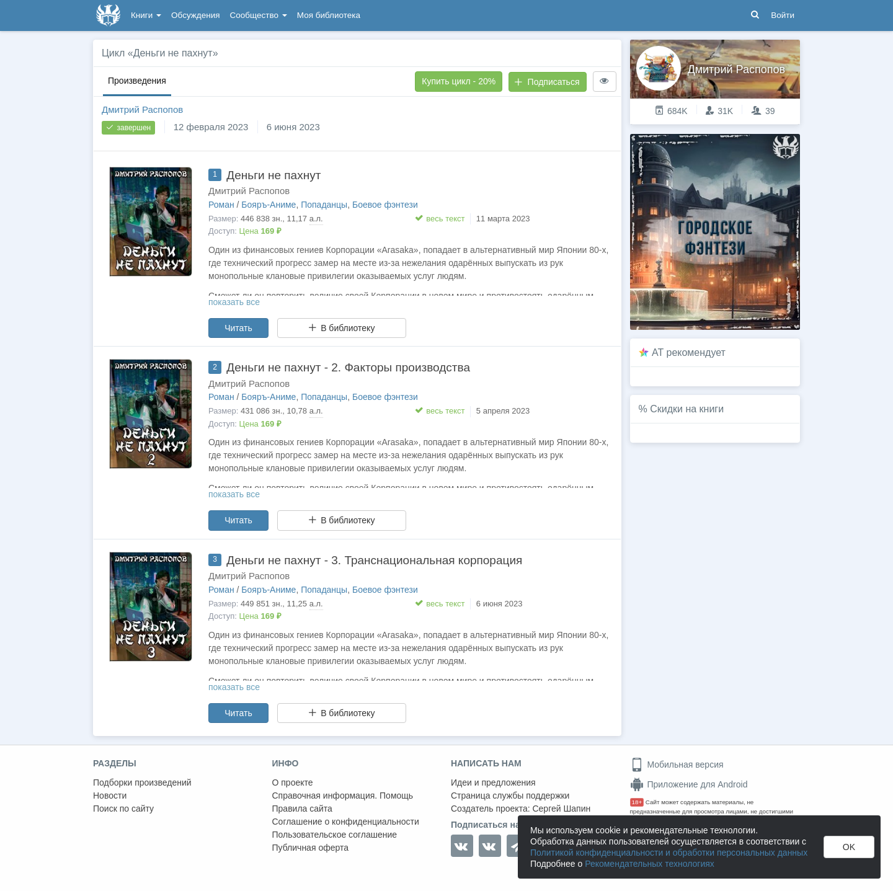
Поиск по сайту (123, 808)
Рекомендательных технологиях (649, 864)
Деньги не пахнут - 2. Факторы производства (348, 367)
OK (849, 847)
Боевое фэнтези (385, 205)
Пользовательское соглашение (335, 835)
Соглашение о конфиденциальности (345, 822)
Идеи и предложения (493, 782)
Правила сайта (302, 808)
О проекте (292, 782)
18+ (637, 802)
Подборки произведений (142, 782)
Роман (221, 205)
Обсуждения (195, 15)
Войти (782, 15)
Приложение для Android (689, 784)
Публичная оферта (310, 848)
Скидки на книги (687, 409)
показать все (234, 302)
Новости (110, 795)
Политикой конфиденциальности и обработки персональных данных (668, 853)
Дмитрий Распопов (142, 109)
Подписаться (547, 82)
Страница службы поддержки (510, 795)
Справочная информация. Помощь (343, 795)
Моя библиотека (328, 15)
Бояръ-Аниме (268, 205)
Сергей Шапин (561, 808)
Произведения (137, 81)
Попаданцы (324, 205)
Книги (146, 15)
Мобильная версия (677, 764)
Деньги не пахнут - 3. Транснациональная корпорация (374, 560)
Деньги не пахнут (273, 175)
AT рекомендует (689, 352)
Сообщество (258, 15)
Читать (238, 328)
